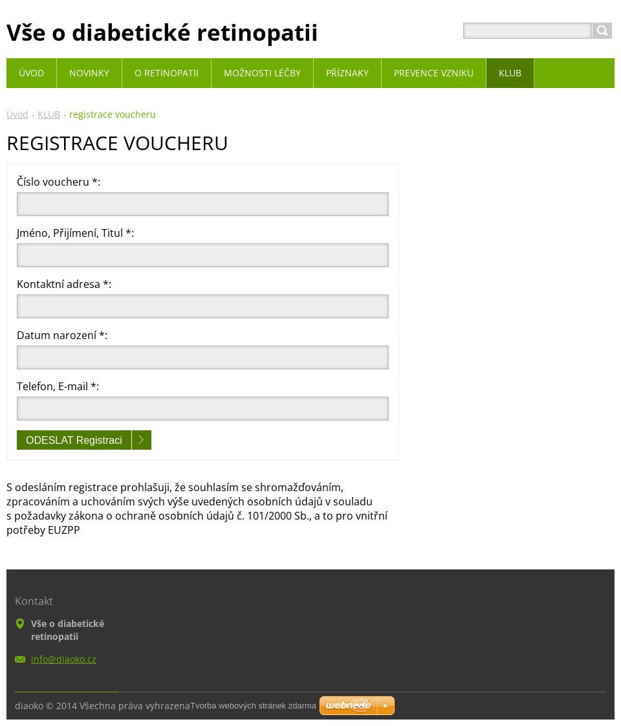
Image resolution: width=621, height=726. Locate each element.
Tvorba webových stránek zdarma (253, 705)
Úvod (17, 114)
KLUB (49, 114)
